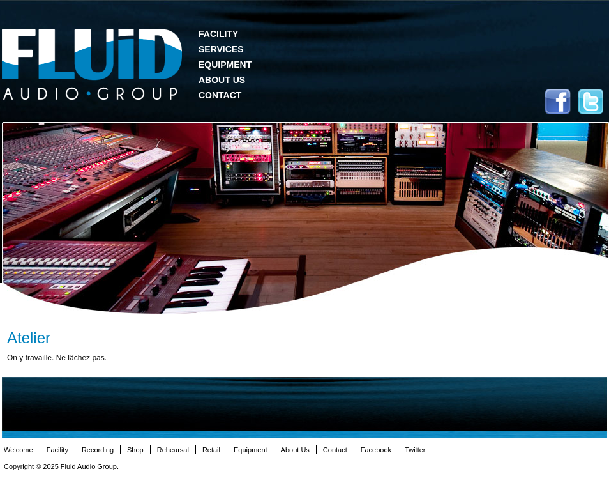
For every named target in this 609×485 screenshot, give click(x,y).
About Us (222, 80)
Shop (135, 450)
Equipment (225, 64)
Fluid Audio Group (92, 64)
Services (221, 49)
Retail (211, 450)
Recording (98, 450)
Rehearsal (173, 450)
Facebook (557, 101)
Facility (218, 34)
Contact (220, 95)
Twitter (590, 101)
